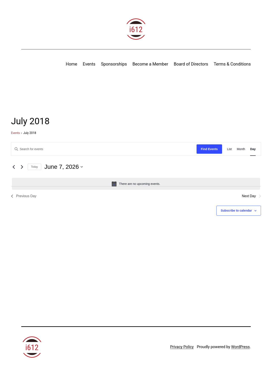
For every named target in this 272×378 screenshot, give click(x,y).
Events (89, 64)
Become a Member (150, 64)
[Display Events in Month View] (241, 149)
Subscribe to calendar (236, 210)
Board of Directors (191, 64)
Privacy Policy (182, 347)
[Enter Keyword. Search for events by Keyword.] (104, 149)
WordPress (240, 347)
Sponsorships (114, 64)
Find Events (209, 149)
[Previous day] (13, 166)
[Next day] (21, 166)
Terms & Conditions (232, 64)
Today (34, 166)
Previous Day (23, 196)
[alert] (136, 184)
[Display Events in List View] (229, 149)
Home (71, 64)
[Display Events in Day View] (253, 149)
